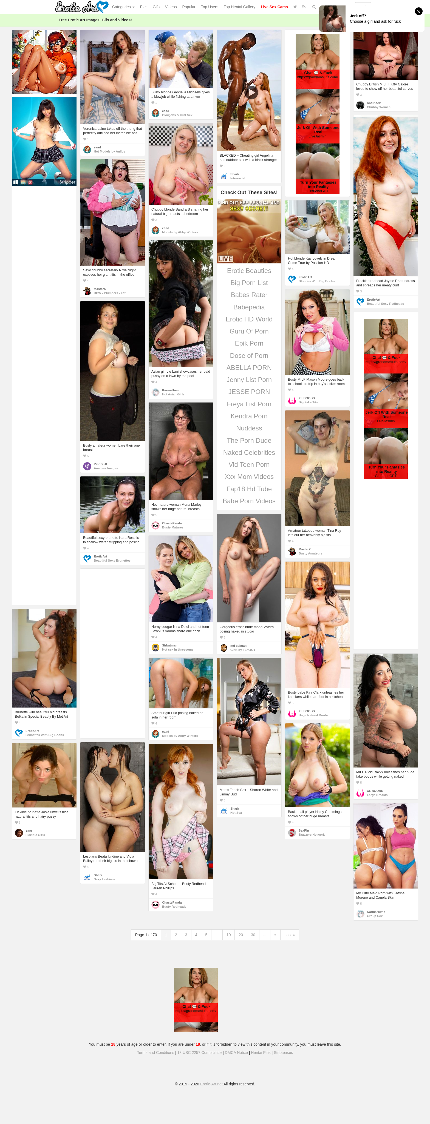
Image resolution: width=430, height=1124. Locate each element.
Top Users (209, 7)
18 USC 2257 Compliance (199, 1052)
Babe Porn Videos (249, 501)
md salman (238, 645)
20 (241, 935)
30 (253, 935)
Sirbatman (169, 645)
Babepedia (249, 307)
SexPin (304, 830)
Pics (143, 7)
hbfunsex (374, 103)
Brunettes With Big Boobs (45, 735)
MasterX (100, 289)
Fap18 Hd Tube (249, 489)
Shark (234, 174)
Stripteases (283, 1052)
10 (229, 935)
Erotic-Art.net (211, 1084)
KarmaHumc (171, 390)
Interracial (237, 178)
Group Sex (375, 916)
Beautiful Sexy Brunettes (112, 560)
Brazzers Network (312, 834)
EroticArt (373, 299)
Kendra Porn (249, 416)
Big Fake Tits (308, 402)
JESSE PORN (249, 391)
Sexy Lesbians (104, 879)
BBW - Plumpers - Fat (110, 293)
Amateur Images (106, 468)
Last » (289, 935)
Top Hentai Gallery (239, 7)
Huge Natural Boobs (314, 715)
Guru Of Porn (249, 331)
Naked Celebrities (249, 452)
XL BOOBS (307, 398)
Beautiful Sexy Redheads (385, 303)
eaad (97, 147)
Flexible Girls (35, 834)
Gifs (156, 7)
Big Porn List (249, 282)
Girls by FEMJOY (243, 649)
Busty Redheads (174, 906)
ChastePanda (172, 523)
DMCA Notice (236, 1052)
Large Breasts (377, 795)
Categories (123, 7)
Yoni (29, 830)
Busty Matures (172, 527)
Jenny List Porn (249, 379)
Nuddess (249, 428)
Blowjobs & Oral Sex (177, 115)
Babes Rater (249, 294)
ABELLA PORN (249, 367)
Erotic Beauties (249, 270)
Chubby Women (379, 107)
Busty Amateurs (310, 553)
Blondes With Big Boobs (317, 281)
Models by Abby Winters (180, 232)
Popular (189, 7)
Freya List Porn (249, 404)
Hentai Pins (261, 1052)
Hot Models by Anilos (109, 151)
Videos (171, 7)
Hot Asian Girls (173, 394)
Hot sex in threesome (178, 649)
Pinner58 (100, 464)
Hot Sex (236, 812)
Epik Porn (249, 343)
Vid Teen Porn (249, 464)
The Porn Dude (249, 440)
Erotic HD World (249, 319)
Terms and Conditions (155, 1052)
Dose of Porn (249, 355)
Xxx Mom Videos (249, 476)
